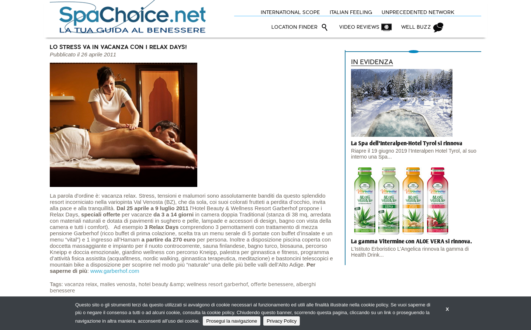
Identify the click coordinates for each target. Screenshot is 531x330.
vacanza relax (81, 284)
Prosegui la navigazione (231, 321)
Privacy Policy (281, 321)
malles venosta (117, 284)
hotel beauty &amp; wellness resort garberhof (193, 284)
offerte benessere (272, 284)
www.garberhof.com (114, 271)
